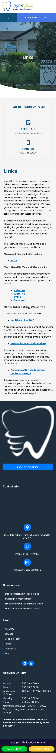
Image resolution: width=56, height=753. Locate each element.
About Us (9, 629)
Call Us (28, 149)
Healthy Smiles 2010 (22, 320)
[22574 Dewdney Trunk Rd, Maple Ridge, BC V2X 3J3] (27, 527)
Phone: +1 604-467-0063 (27, 554)
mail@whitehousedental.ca (27, 570)
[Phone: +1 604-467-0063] (27, 546)
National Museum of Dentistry (28, 343)
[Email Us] (28, 122)
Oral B (17, 296)
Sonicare (19, 300)
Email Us (28, 128)
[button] (8, 17)
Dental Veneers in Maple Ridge (22, 608)
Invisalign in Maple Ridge (18, 598)
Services (9, 634)
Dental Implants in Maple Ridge (22, 593)
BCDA (13, 260)
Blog (7, 653)
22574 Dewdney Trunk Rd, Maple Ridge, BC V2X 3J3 (27, 536)
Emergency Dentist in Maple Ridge (24, 603)
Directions (41, 748)
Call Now (14, 748)
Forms (8, 643)
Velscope (19, 290)
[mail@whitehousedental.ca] (27, 562)
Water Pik (19, 293)
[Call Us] (28, 142)
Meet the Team (12, 638)
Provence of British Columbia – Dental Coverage (28, 372)
